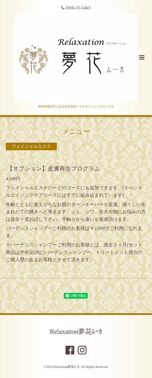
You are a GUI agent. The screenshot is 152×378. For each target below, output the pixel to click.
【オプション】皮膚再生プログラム (53, 169)
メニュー (76, 131)
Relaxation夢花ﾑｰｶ (76, 331)
